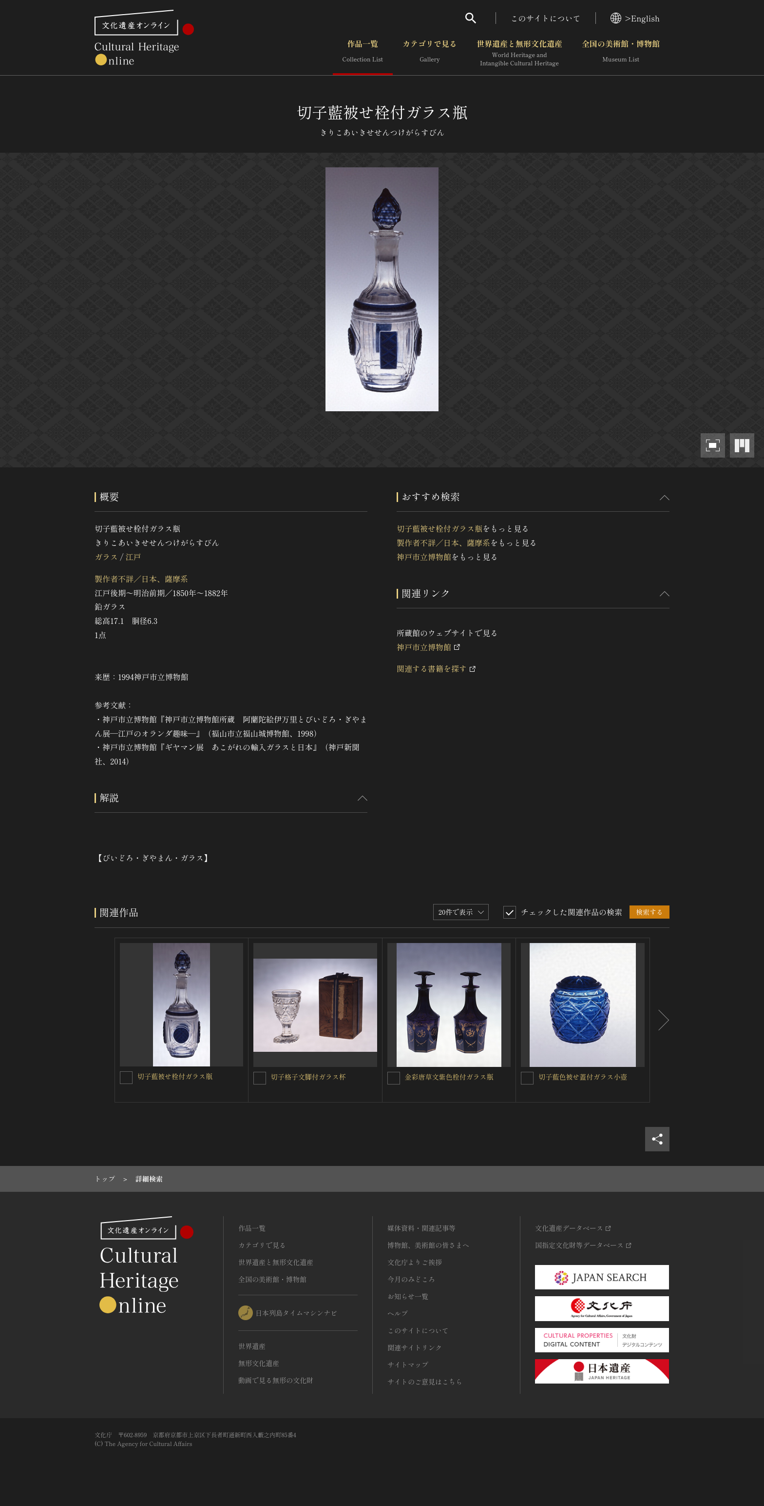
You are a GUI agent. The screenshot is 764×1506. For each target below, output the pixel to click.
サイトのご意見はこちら (424, 1381)
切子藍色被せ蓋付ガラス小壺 (582, 1077)
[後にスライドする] (659, 1020)
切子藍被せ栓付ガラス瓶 (439, 528)
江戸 (133, 556)
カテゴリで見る (429, 53)
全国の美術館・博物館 (621, 53)
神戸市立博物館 (424, 556)
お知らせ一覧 (407, 1296)
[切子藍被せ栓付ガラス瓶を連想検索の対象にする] (126, 1077)
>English (635, 18)
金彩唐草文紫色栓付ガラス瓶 (449, 1077)
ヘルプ (397, 1313)
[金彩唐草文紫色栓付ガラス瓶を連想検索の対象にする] (393, 1078)
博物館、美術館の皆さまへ (428, 1245)
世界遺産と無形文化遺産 (519, 53)
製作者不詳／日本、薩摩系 (141, 578)
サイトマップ (407, 1364)
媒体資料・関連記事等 (421, 1228)
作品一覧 (363, 53)
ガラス (106, 556)
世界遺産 (252, 1346)
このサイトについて (546, 18)
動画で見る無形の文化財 (275, 1380)
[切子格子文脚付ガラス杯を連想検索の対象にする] (259, 1078)
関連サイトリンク (414, 1347)
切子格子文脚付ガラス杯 (308, 1077)
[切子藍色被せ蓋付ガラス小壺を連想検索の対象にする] (527, 1078)
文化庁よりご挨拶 (414, 1262)
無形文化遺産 (258, 1363)
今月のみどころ (411, 1279)
